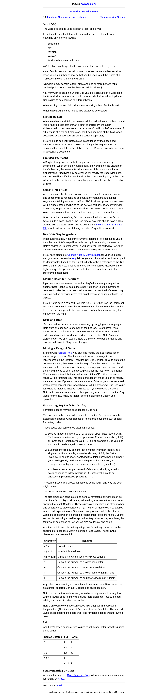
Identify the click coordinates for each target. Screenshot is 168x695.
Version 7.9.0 (64, 352)
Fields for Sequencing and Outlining (66, 17)
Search (121, 17)
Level (59, 685)
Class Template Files (78, 675)
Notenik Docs (88, 3)
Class (61, 678)
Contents (105, 17)
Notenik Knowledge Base (84, 11)
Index (113, 17)
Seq (73, 258)
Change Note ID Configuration (84, 255)
